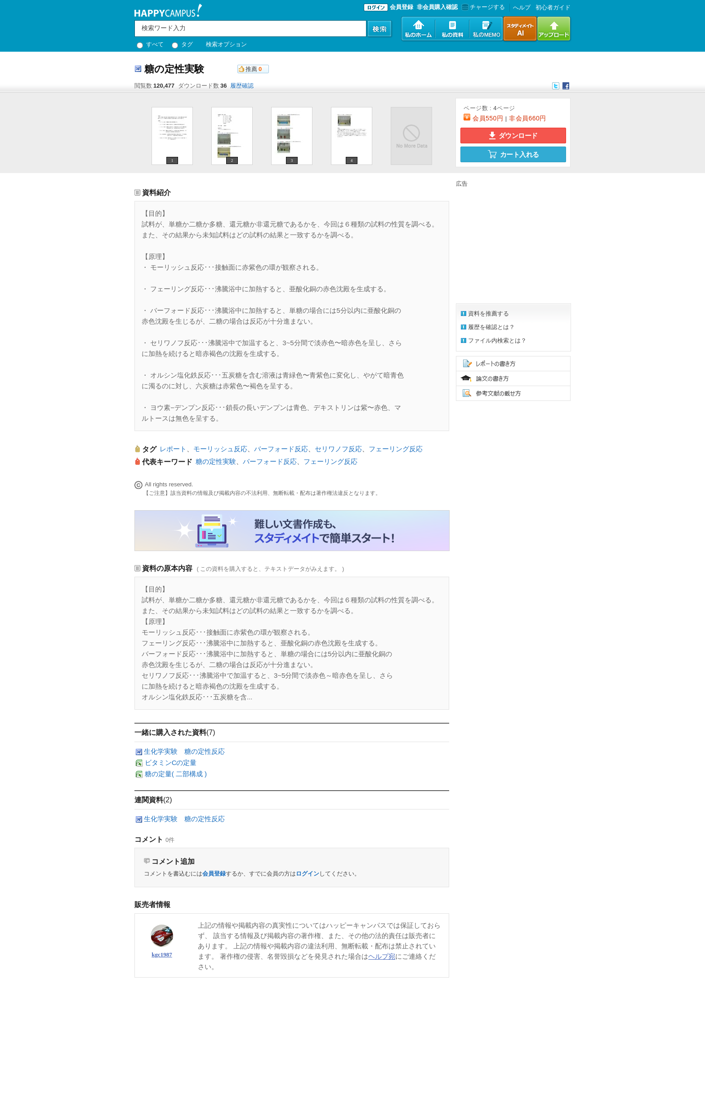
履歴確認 (242, 85)
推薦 (251, 69)
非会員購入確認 (437, 7)
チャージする (482, 7)
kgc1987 (162, 954)
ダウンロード (513, 135)
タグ (182, 44)
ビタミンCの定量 (171, 762)
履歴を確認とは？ (491, 327)
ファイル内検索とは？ (497, 340)
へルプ (522, 7)
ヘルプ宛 (381, 956)
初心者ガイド (553, 7)
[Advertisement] (512, 244)
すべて (150, 44)
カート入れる (513, 154)
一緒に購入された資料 (170, 732)
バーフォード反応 (281, 449)
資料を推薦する (488, 313)
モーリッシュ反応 (220, 449)
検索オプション (226, 44)
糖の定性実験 (216, 461)
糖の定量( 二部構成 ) (176, 774)
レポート (173, 449)
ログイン (307, 873)
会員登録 (401, 7)
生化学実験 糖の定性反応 (184, 751)
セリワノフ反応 (338, 449)
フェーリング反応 (396, 449)
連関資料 (148, 800)
